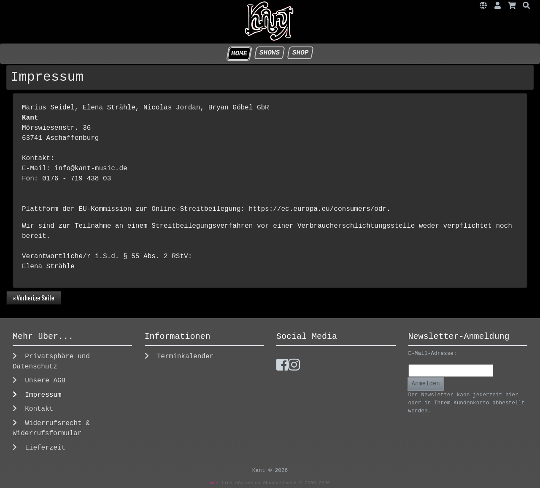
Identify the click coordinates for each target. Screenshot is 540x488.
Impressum (37, 395)
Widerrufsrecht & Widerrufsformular (51, 428)
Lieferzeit (39, 448)
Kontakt (33, 409)
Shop (300, 53)
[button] (483, 6)
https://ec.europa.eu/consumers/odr (317, 209)
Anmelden (426, 383)
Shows (269, 53)
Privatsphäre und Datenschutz (51, 361)
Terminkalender (179, 356)
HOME (239, 53)
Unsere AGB (39, 380)
